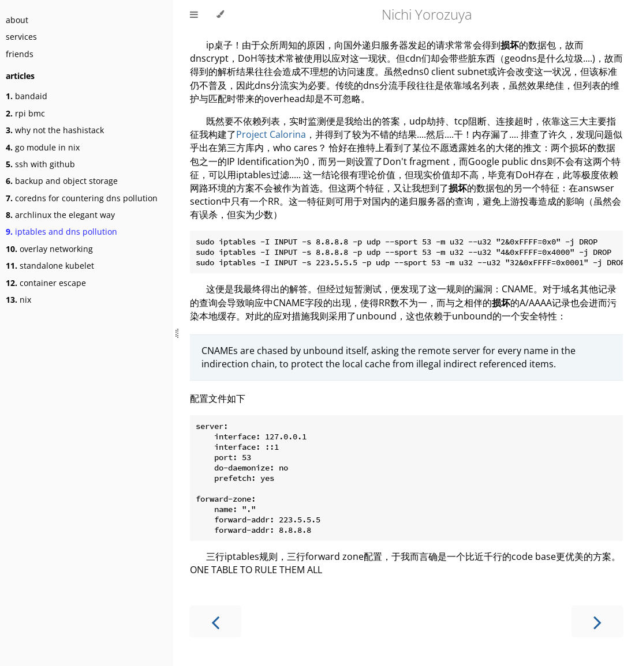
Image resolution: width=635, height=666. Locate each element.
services (21, 36)
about (17, 19)
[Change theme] (220, 14)
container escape (46, 282)
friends (19, 53)
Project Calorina (271, 134)
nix (18, 299)
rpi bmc (25, 113)
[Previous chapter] (215, 621)
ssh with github (40, 164)
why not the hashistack (55, 130)
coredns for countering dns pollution (82, 198)
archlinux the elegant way (60, 214)
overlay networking (49, 248)
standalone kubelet (50, 265)
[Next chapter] (597, 621)
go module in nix (43, 147)
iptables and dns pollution (61, 231)
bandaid (26, 96)
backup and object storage (62, 180)
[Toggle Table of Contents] (194, 14)
